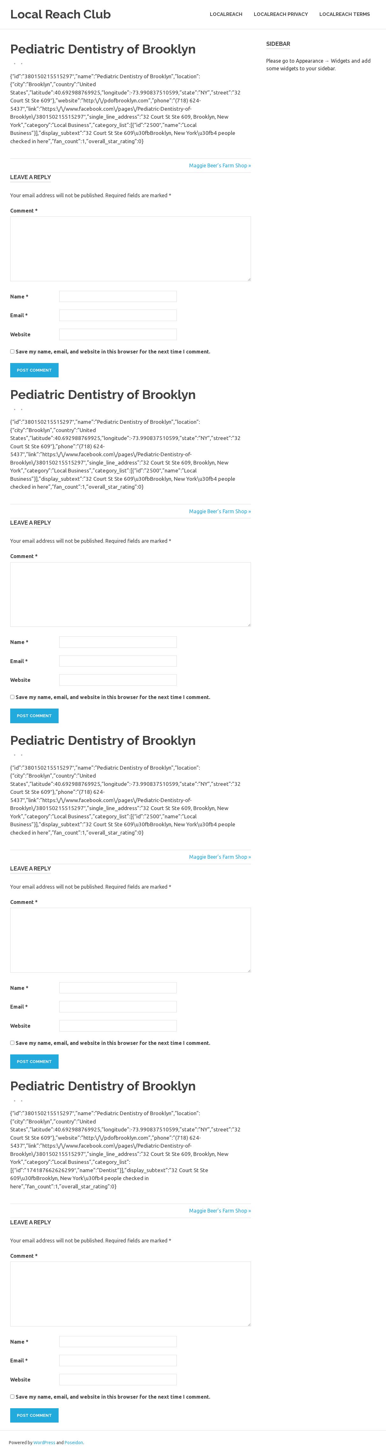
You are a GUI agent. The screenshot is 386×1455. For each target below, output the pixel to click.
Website (20, 334)
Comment (24, 210)
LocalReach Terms (344, 14)
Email (19, 315)
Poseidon (74, 1442)
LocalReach (226, 14)
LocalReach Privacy (281, 14)
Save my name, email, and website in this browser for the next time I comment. (113, 351)
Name (19, 296)
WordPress (44, 1442)
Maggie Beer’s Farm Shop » (220, 165)
